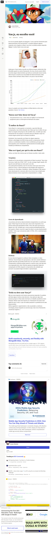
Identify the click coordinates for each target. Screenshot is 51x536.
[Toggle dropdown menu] (46, 314)
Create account (45, 1)
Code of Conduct (24, 373)
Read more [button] (27, 434)
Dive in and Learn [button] (12, 528)
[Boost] (3, 53)
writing (21, 37)
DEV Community (19, 456)
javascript (15, 37)
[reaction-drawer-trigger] (2, 38)
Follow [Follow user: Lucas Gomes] (27, 447)
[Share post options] (2, 58)
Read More (12, 355)
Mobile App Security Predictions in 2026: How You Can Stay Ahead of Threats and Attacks (27, 422)
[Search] (6, 2)
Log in (37, 1)
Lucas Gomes (15, 26)
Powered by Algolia (29, 1)
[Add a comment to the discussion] (29, 369)
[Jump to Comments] (3, 44)
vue (10, 37)
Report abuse (32, 373)
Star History (21, 110)
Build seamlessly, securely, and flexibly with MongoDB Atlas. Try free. (26, 340)
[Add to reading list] (3, 49)
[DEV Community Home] (2, 2)
